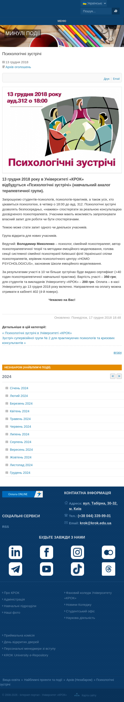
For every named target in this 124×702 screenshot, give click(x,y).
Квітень (19, 411)
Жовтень (20, 457)
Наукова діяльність (80, 618)
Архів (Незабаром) (79, 680)
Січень (19, 388)
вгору (118, 352)
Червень (20, 426)
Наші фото (12, 612)
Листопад (21, 465)
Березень (21, 403)
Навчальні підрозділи (20, 606)
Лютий (19, 396)
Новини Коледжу (79, 604)
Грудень (20, 472)
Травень (20, 419)
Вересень (21, 449)
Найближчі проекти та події (43, 680)
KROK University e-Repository (26, 655)
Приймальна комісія (19, 635)
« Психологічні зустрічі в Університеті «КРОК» (37, 333)
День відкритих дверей (21, 642)
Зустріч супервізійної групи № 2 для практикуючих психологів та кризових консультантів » (58, 340)
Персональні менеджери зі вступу (30, 648)
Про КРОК (11, 593)
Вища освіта (11, 680)
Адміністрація (14, 599)
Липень (19, 434)
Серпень (20, 442)
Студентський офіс (80, 611)
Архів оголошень (18, 67)
